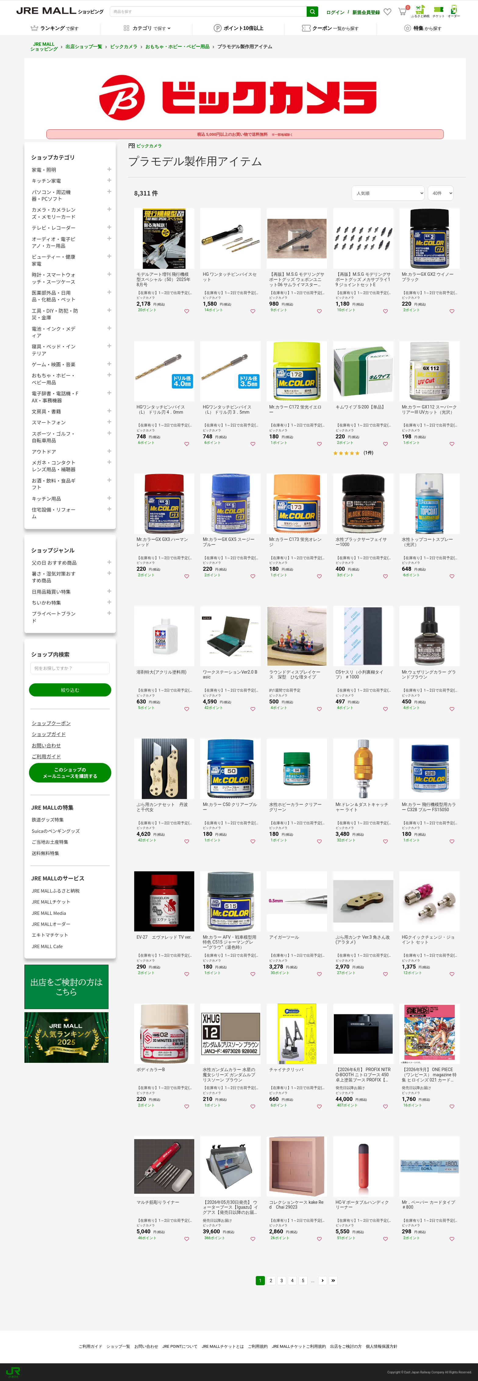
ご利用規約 (258, 1345)
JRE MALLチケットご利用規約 (299, 1345)
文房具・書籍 (46, 410)
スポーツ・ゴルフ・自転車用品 (54, 436)
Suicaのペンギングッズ (56, 830)
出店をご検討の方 (346, 1345)
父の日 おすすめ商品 (54, 561)
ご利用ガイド (46, 755)
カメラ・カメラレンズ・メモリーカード (54, 212)
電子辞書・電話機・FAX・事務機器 (55, 396)
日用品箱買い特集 (51, 590)
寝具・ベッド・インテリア (54, 349)
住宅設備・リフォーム (54, 512)
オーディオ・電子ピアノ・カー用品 (53, 241)
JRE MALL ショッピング (44, 46)
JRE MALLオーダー (51, 923)
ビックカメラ (123, 46)
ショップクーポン (51, 722)
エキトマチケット (50, 934)
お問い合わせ (46, 744)
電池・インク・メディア (54, 331)
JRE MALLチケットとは (223, 1345)
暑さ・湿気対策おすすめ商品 (54, 576)
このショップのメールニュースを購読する (70, 771)
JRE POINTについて (180, 1345)
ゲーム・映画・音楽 (54, 363)
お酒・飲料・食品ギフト (54, 483)
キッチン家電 (46, 179)
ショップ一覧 (118, 1345)
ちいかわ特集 (46, 601)
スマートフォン (49, 421)
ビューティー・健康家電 (53, 259)
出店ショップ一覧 (84, 46)
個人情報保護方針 (382, 1345)
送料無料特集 (45, 852)
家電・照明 (44, 168)
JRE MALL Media (49, 912)
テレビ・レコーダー (54, 226)
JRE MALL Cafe (47, 945)
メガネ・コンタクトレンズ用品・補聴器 (54, 465)
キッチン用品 (46, 497)
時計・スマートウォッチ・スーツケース (54, 277)
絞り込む (70, 689)
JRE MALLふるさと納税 (56, 890)
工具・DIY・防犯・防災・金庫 (55, 313)
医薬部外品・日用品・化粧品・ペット (54, 295)
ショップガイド (49, 733)
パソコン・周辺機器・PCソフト (51, 194)
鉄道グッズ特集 (48, 819)
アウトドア (44, 450)
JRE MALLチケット (51, 900)
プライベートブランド (54, 616)
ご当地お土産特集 (50, 841)
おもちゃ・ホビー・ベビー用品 (177, 46)
